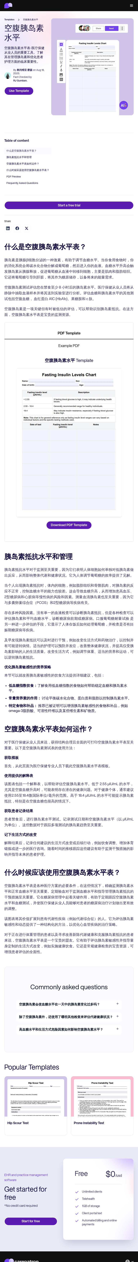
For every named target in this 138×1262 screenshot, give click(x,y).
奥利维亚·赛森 (24, 70)
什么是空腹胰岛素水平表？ (21, 151)
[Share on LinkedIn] (8, 228)
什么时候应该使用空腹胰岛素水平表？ (27, 170)
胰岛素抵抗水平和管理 (19, 157)
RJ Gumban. (20, 80)
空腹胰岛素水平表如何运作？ (22, 164)
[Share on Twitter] (26, 228)
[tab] (69, 333)
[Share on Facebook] (17, 228)
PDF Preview (13, 176)
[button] (131, 5)
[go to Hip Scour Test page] (35, 1096)
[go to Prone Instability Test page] (102, 1096)
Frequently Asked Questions (22, 183)
